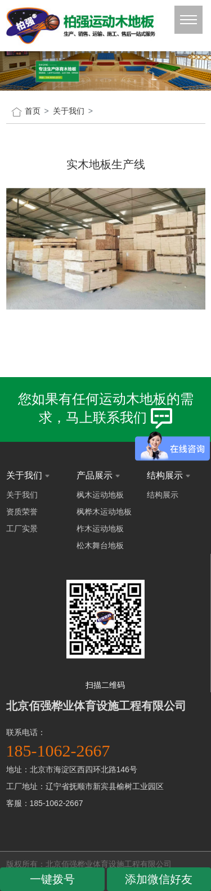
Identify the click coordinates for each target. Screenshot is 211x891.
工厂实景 (22, 528)
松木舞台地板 (100, 545)
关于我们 (22, 494)
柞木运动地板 (100, 528)
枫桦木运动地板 (104, 511)
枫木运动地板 (100, 494)
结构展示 (162, 494)
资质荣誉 (22, 511)
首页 (33, 110)
